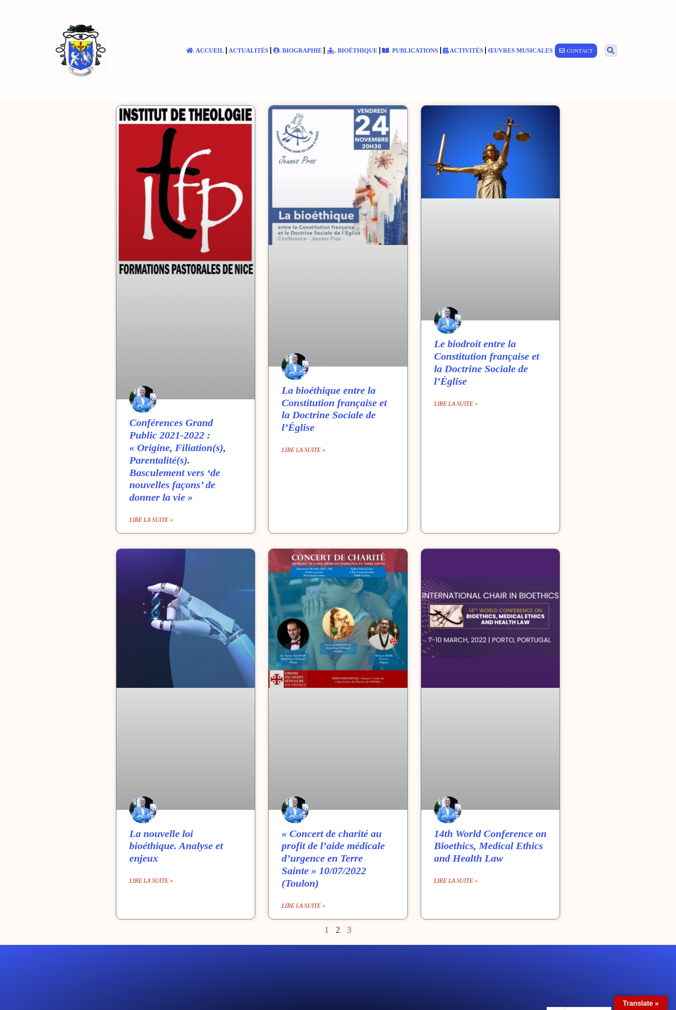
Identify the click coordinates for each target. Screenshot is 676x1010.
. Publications (410, 50)
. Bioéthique (352, 50)
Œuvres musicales (520, 50)
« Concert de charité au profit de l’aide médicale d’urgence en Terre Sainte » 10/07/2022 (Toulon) (333, 858)
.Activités (463, 50)
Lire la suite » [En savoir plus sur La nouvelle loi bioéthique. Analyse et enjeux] (151, 881)
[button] (610, 50)
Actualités (248, 50)
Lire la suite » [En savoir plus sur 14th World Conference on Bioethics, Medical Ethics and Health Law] (456, 881)
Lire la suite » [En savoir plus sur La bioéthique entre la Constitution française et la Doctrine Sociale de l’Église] (303, 450)
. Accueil (205, 50)
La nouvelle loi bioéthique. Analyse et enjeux (176, 846)
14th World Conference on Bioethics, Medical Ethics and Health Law (490, 846)
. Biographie (297, 50)
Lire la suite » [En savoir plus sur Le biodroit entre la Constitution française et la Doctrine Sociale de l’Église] (456, 404)
